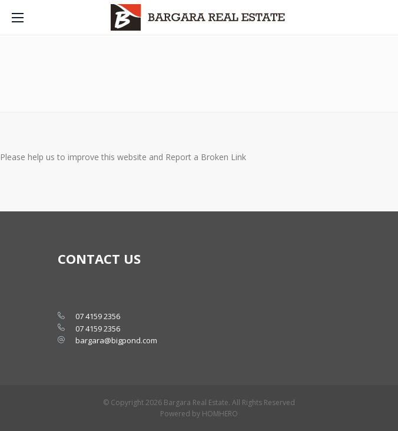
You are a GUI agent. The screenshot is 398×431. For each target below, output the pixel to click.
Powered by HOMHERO (199, 414)
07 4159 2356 (97, 316)
